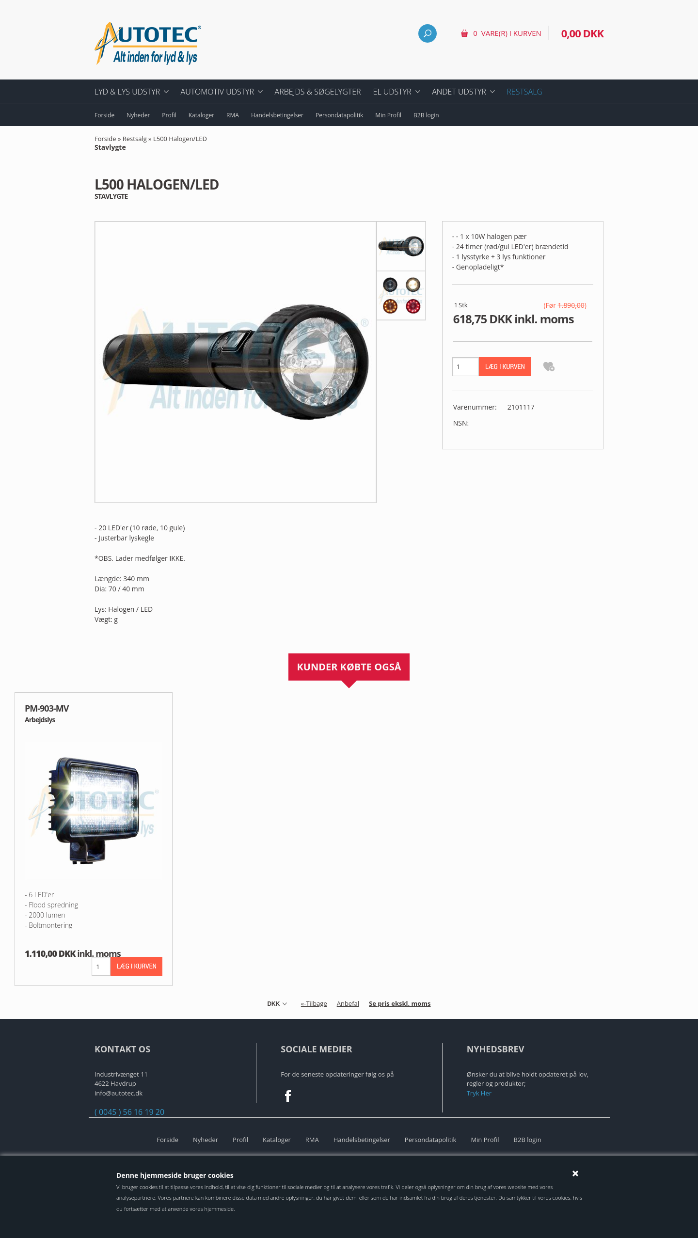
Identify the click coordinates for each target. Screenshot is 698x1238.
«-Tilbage (314, 1003)
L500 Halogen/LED (151, 143)
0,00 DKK (582, 33)
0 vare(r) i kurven (507, 33)
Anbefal (348, 1003)
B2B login (426, 115)
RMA (232, 115)
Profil (169, 115)
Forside (104, 115)
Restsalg (524, 91)
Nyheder (138, 115)
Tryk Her (479, 1093)
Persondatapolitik (339, 115)
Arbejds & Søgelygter (318, 91)
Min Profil (388, 115)
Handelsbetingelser (277, 115)
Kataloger (201, 115)
